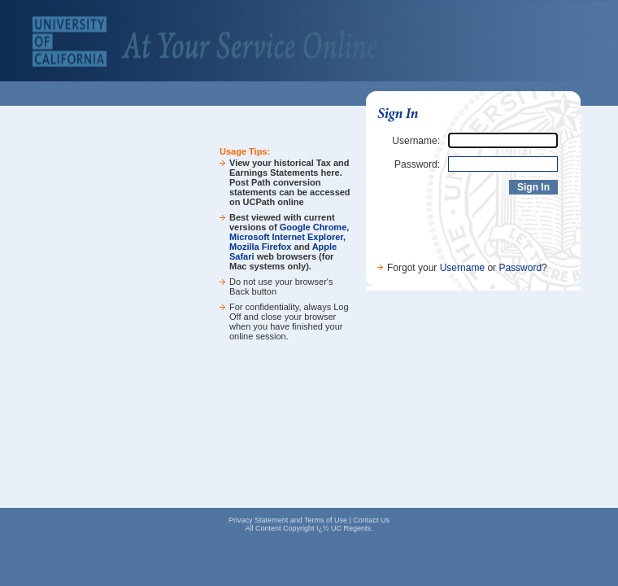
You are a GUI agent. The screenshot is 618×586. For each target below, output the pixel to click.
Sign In (533, 187)
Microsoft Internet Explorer (286, 237)
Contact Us (371, 520)
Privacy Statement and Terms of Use (287, 520)
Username (462, 267)
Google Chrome (313, 227)
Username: (416, 140)
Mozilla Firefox (260, 246)
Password (520, 267)
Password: (417, 164)
